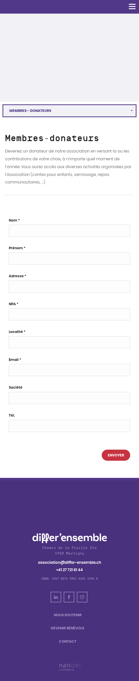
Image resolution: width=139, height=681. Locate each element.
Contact (67, 641)
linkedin (56, 597)
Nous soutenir (68, 615)
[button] (69, 110)
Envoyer (116, 455)
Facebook (69, 597)
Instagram (82, 597)
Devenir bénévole (67, 628)
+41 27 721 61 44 (69, 570)
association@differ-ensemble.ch (69, 563)
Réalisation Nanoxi (69, 667)
